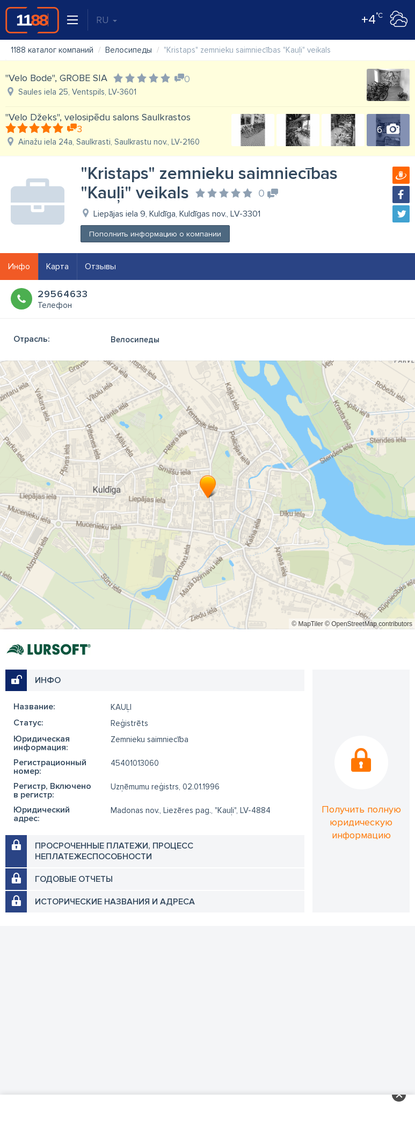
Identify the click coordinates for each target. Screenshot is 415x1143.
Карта (57, 266)
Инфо (19, 266)
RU (106, 20)
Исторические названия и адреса (115, 901)
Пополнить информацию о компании (155, 234)
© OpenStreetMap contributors (368, 624)
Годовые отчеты (74, 879)
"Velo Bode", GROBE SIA (56, 78)
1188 (32, 20)
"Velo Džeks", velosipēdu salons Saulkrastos (98, 117)
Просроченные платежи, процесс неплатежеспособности (114, 851)
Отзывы (100, 266)
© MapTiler (307, 624)
